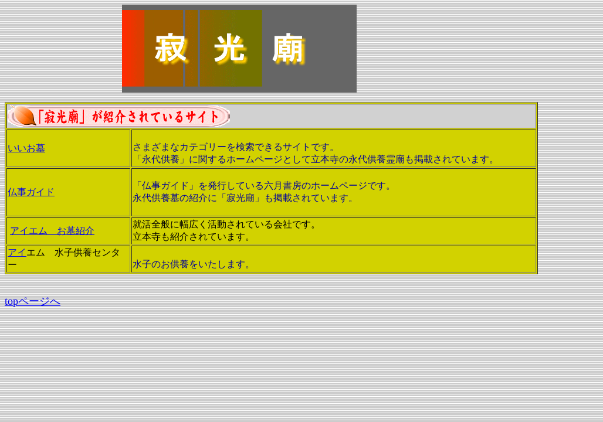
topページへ (32, 301)
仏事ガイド (31, 192)
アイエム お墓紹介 (52, 231)
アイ (17, 252)
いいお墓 (26, 148)
